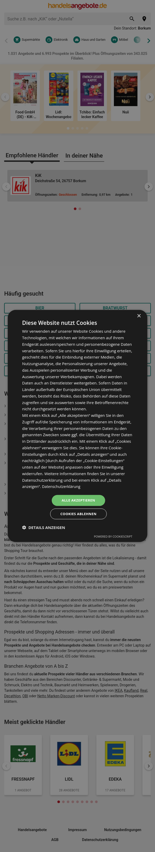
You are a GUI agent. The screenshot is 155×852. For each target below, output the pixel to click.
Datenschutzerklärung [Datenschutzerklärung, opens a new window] (62, 485)
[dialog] (77, 426)
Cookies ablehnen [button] (78, 514)
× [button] (139, 315)
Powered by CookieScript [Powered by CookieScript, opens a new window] (113, 537)
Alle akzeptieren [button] (78, 499)
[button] (43, 528)
